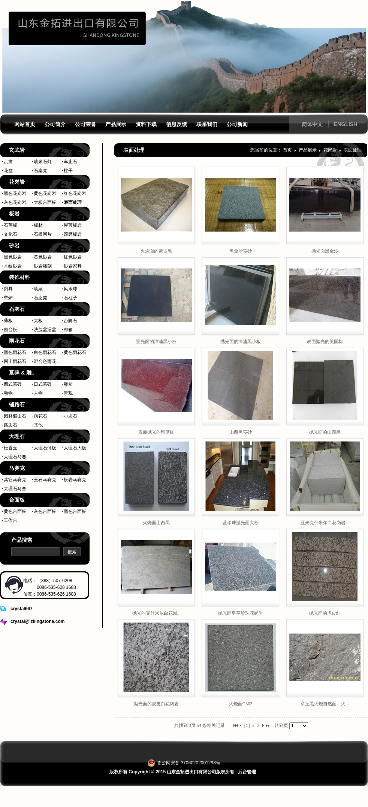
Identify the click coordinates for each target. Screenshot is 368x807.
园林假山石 (15, 416)
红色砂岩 (73, 257)
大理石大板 (75, 447)
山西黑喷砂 (240, 432)
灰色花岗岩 (15, 202)
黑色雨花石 (15, 352)
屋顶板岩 (73, 225)
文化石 (10, 234)
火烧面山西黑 (156, 522)
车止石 (70, 161)
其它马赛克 (15, 479)
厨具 (8, 288)
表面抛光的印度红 (156, 432)
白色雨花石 (45, 352)
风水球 (70, 288)
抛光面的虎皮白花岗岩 (156, 703)
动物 (8, 393)
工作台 (10, 520)
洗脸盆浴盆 (45, 329)
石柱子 (70, 297)
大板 (38, 320)
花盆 (8, 170)
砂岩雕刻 (43, 266)
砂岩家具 (73, 266)
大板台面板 (45, 202)
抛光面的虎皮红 (325, 613)
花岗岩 (330, 150)
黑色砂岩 (13, 257)
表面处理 (73, 202)
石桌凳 (40, 170)
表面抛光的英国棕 (325, 341)
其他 (38, 425)
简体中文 (312, 124)
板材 (38, 225)
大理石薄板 (45, 447)
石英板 (10, 225)
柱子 (68, 170)
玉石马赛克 (45, 479)
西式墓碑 (13, 384)
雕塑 (68, 384)
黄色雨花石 (75, 352)
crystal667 (21, 608)
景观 (68, 393)
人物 (38, 393)
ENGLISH (345, 124)
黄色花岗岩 (45, 193)
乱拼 (8, 161)
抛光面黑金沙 (324, 251)
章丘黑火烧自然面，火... (325, 703)
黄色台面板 (15, 511)
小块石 (70, 416)
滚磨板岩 (73, 234)
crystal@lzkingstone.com (37, 621)
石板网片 (43, 234)
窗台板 (10, 329)
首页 (287, 150)
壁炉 (8, 297)
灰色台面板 (45, 511)
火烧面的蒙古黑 (156, 251)
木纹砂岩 (13, 266)
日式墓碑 (43, 384)
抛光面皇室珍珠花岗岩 (240, 613)
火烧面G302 (241, 703)
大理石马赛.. (16, 456)
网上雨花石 (15, 361)
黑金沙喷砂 (240, 251)
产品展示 (308, 150)
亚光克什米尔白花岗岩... (325, 522)
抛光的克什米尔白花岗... (156, 613)
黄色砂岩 (43, 257)
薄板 (8, 320)
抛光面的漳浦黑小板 (240, 341)
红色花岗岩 (75, 193)
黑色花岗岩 (15, 193)
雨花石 (40, 416)
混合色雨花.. (46, 361)
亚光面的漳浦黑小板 (156, 341)
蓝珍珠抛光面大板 (241, 522)
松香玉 (10, 447)
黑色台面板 (75, 511)
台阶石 (70, 320)
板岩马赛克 (75, 479)
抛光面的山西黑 (325, 432)
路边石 (10, 425)
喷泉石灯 (43, 161)
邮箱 (68, 329)
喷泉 (38, 288)
